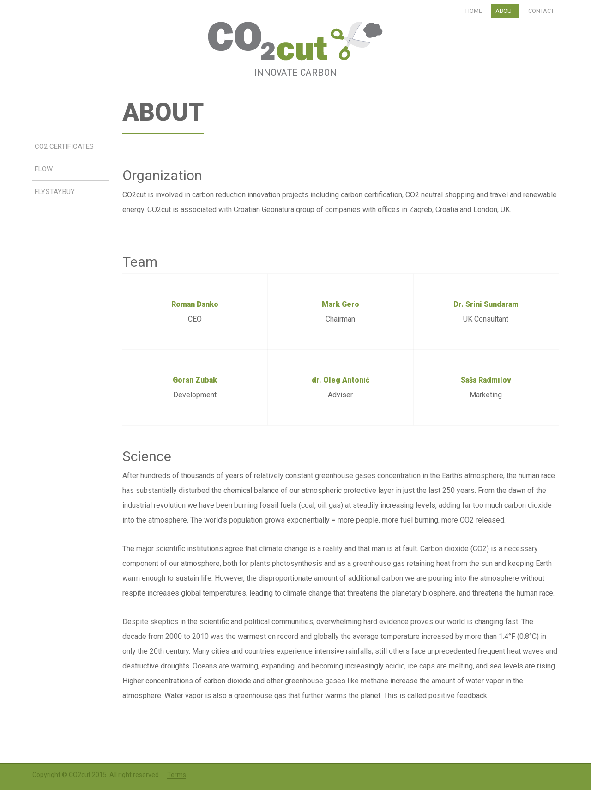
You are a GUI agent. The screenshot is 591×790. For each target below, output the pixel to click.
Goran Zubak (195, 380)
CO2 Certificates (64, 146)
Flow (44, 169)
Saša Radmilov (486, 380)
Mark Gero (340, 304)
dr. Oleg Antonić (340, 380)
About (505, 10)
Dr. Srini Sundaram (486, 304)
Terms (176, 774)
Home (473, 10)
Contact (541, 10)
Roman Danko (194, 304)
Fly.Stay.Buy (55, 192)
